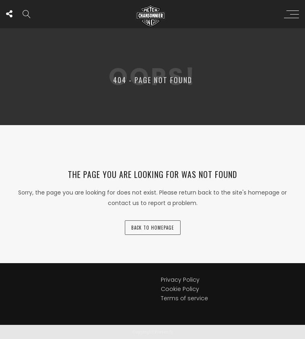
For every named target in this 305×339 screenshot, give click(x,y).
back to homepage (152, 227)
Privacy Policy (180, 280)
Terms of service (184, 298)
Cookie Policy (180, 289)
